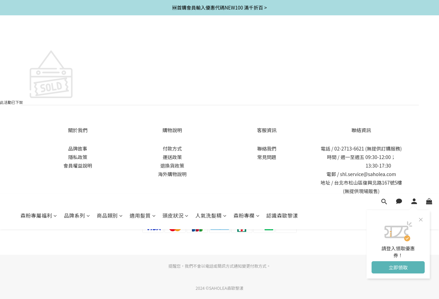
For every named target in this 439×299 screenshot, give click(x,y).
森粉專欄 (247, 36)
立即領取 (398, 88)
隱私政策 (77, 157)
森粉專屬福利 (38, 36)
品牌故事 (77, 148)
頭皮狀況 (175, 36)
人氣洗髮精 (211, 36)
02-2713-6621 (349, 148)
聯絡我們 (266, 148)
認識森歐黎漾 (282, 36)
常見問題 (266, 157)
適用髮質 (143, 36)
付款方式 (172, 148)
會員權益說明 (77, 165)
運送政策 (172, 157)
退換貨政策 (172, 165)
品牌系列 (77, 36)
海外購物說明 (172, 174)
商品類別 (110, 36)
